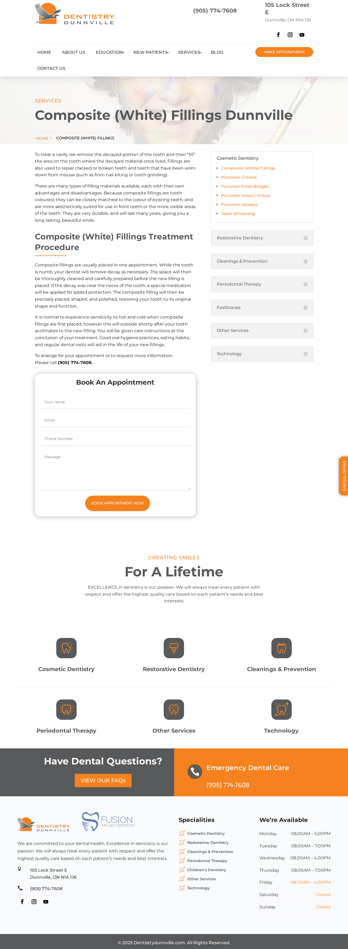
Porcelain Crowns (239, 177)
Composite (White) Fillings (85, 138)
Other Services (201, 879)
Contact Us (51, 68)
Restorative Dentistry (208, 842)
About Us (73, 52)
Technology (198, 888)
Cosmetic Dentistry (206, 833)
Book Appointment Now (117, 503)
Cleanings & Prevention (210, 851)
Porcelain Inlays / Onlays (246, 195)
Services (189, 52)
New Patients (150, 52)
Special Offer (344, 476)
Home (44, 52)
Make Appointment (284, 51)
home (42, 138)
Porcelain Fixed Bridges (245, 186)
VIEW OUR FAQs (103, 780)
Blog (217, 52)
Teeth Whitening (238, 213)
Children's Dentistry (206, 869)
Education (109, 52)
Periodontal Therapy (207, 860)
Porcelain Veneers (239, 204)
